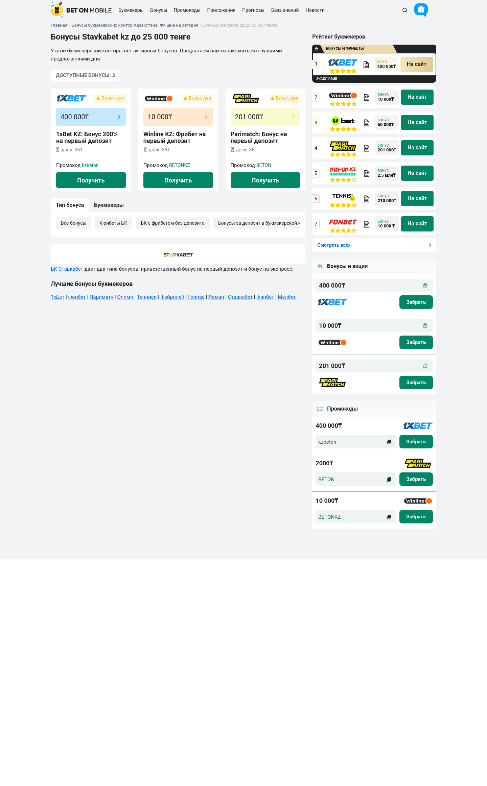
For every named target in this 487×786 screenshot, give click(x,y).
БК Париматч (235, 654)
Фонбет (77, 297)
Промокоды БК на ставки (184, 666)
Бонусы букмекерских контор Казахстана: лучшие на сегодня (135, 25)
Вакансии (62, 654)
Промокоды (187, 10)
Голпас (196, 297)
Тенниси (147, 297)
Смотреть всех (333, 245)
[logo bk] (332, 302)
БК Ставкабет (67, 269)
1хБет (57, 297)
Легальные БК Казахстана (185, 678)
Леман (216, 297)
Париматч (101, 297)
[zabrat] (416, 441)
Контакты (62, 629)
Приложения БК (174, 641)
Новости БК (64, 678)
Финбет (265, 297)
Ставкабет (240, 297)
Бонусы (165, 654)
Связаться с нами (404, 727)
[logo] (81, 10)
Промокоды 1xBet (240, 678)
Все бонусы (73, 223)
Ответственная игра (73, 690)
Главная (59, 25)
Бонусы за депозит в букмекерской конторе (267, 223)
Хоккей (293, 641)
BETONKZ (179, 165)
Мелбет (287, 297)
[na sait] (416, 64)
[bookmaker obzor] (366, 64)
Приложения (221, 10)
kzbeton (90, 165)
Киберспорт (298, 678)
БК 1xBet (231, 666)
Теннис (293, 666)
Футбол (293, 629)
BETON (264, 165)
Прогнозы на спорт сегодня (250, 641)
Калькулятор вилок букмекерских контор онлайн (103, 666)
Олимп (125, 297)
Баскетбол (297, 654)
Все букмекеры (173, 629)
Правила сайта (67, 641)
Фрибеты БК (113, 223)
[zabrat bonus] (416, 302)
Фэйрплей (172, 297)
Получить (91, 180)
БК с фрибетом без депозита (173, 223)
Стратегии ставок (240, 629)
